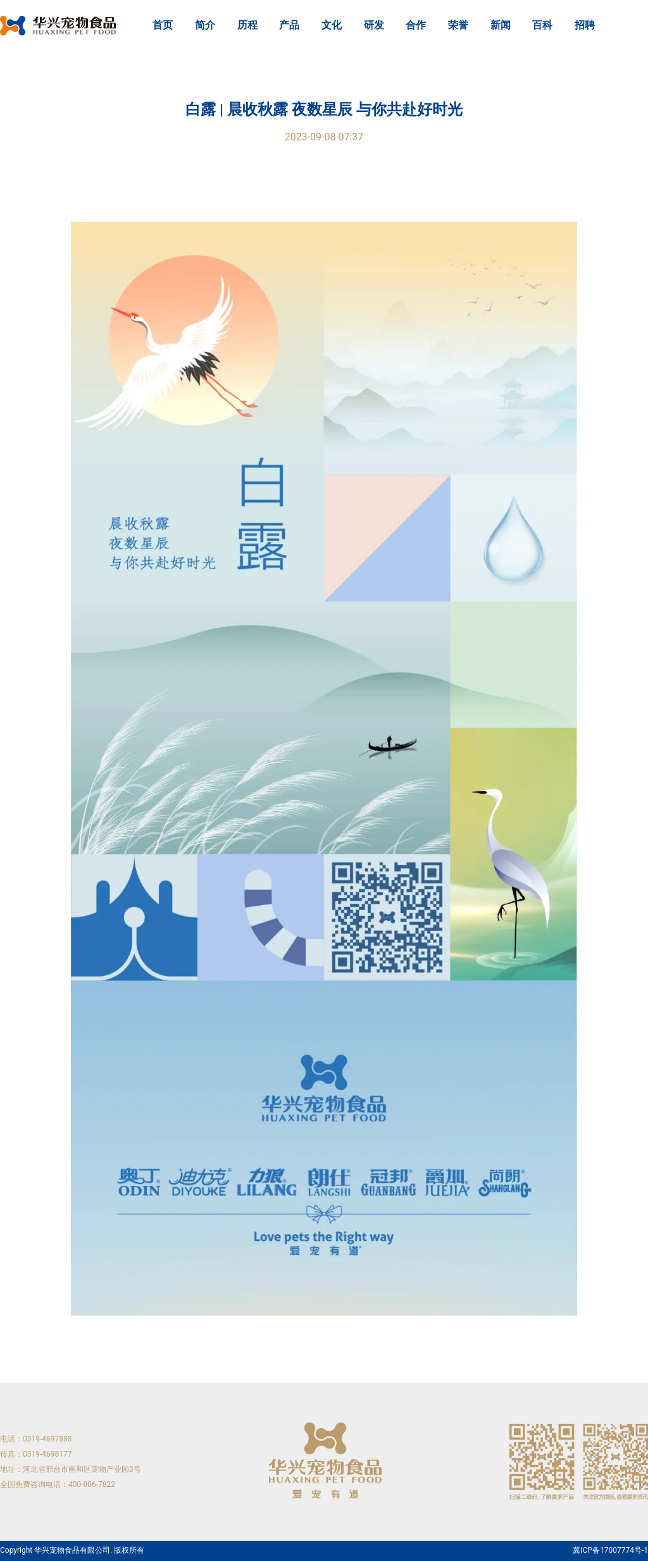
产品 (289, 25)
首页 (163, 25)
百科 (542, 25)
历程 (247, 25)
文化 (331, 25)
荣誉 (458, 25)
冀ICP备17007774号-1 (610, 1550)
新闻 (500, 25)
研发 (374, 25)
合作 (416, 25)
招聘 (585, 25)
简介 (205, 25)
